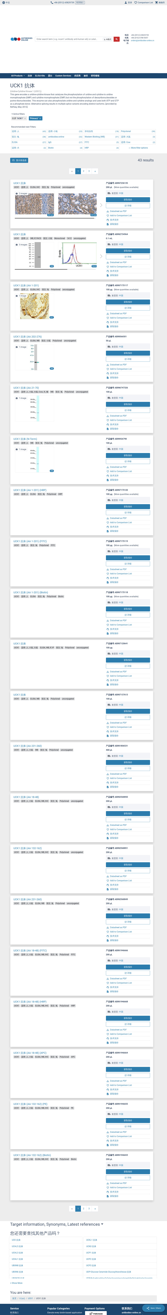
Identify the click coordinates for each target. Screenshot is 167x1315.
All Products (17, 75)
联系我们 (80, 2)
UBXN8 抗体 (17, 1265)
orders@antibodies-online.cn (142, 40)
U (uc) (22, 1298)
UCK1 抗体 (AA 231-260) (27, 745)
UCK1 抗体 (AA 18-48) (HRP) (29, 1001)
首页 (14, 1298)
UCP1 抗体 (91, 1252)
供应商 (77, 75)
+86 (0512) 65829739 (62, 2)
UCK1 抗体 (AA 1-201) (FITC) (30, 541)
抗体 (30, 75)
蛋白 (50, 75)
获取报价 (128, 199)
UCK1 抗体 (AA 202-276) (27, 336)
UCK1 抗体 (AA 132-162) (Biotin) (32, 1155)
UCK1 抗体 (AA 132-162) (27, 848)
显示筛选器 (19, 160)
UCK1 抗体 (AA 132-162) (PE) (30, 1104)
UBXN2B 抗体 (18, 1278)
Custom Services (63, 75)
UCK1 (30, 1298)
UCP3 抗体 (91, 1265)
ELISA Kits (40, 75)
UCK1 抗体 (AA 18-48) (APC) (29, 1052)
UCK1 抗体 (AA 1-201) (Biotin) (30, 592)
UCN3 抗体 (91, 1246)
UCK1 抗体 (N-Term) (25, 439)
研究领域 (95, 75)
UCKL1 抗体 (91, 1240)
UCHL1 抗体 (17, 1259)
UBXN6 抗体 (17, 1272)
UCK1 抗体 (19, 183)
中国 (121, 193)
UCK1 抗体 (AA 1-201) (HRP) (29, 490)
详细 (128, 205)
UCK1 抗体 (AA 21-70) (26, 387)
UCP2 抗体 (91, 1259)
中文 (6, 2)
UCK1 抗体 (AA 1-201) (26, 285)
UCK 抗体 (16, 1240)
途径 (86, 75)
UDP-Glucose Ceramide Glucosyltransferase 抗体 (108, 1272)
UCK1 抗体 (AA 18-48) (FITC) (30, 950)
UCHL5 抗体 (17, 1246)
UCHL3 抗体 (17, 1252)
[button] (101, 205)
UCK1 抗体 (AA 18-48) (26, 797)
